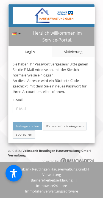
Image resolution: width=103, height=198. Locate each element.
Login (30, 51)
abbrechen (24, 134)
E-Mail (18, 99)
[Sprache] (16, 33)
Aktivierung (73, 51)
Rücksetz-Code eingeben (64, 126)
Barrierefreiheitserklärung (52, 180)
